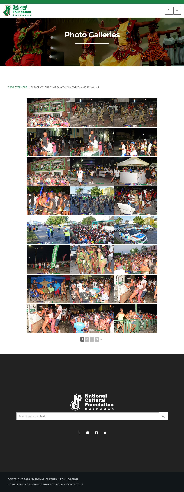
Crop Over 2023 (17, 87)
